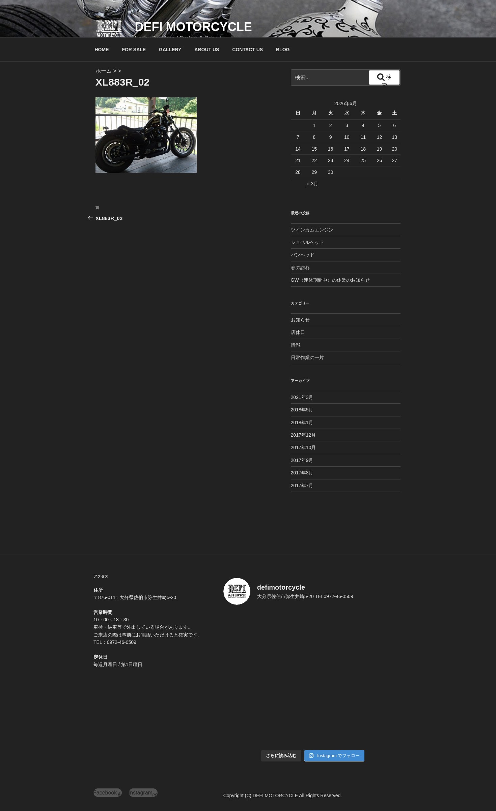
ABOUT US (206, 49)
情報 (295, 345)
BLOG (283, 49)
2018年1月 (302, 422)
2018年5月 (302, 409)
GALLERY (170, 49)
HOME (102, 49)
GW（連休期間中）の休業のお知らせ (330, 280)
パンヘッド (302, 254)
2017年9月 (302, 460)
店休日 (298, 332)
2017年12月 (303, 435)
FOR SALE (134, 49)
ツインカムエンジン (312, 229)
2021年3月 (302, 397)
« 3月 (312, 183)
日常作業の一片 (307, 357)
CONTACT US (247, 49)
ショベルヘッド (307, 242)
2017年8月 (302, 472)
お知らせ (300, 319)
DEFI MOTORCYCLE (193, 27)
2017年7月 (302, 485)
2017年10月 (303, 447)
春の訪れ (300, 267)
